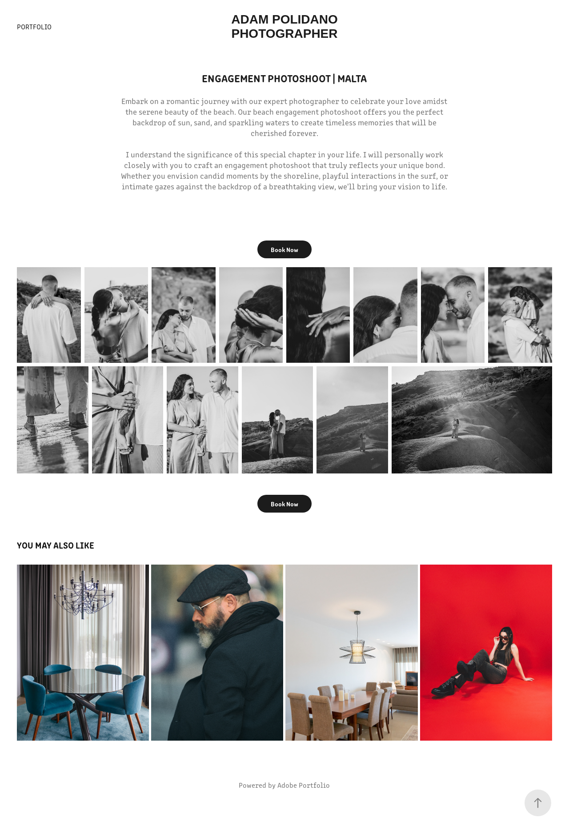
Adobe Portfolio (303, 785)
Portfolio (34, 26)
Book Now (284, 249)
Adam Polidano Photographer (286, 26)
